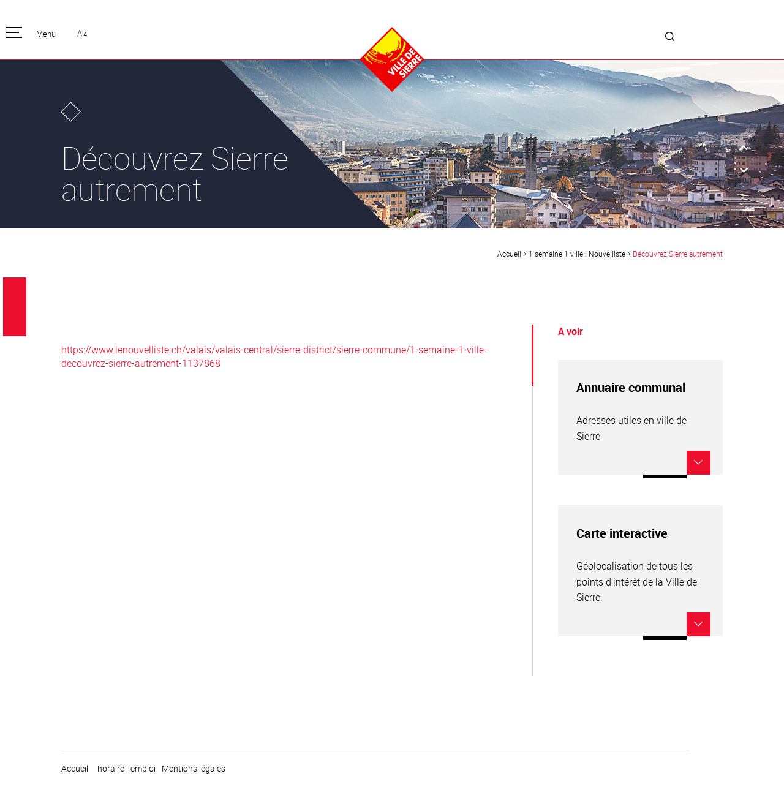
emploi (143, 768)
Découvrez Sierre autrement (678, 253)
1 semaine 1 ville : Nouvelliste (577, 253)
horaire (110, 768)
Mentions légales (193, 768)
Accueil (509, 253)
